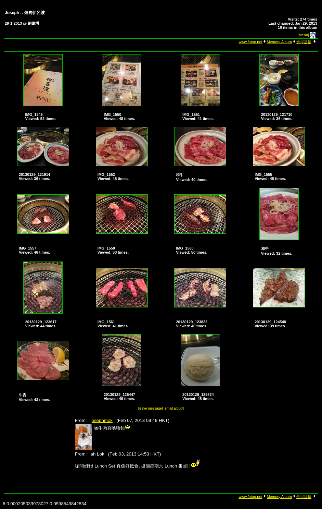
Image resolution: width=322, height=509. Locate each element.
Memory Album (279, 42)
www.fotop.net (250, 42)
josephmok (102, 420)
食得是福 (303, 42)
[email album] (174, 408)
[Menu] (303, 35)
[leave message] (150, 408)
